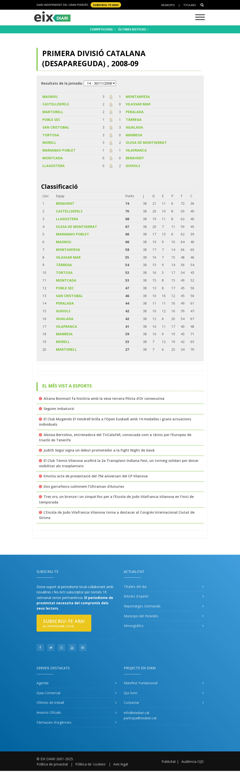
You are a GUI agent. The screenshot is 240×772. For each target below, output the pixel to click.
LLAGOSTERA (53, 165)
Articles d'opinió (136, 596)
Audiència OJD (192, 761)
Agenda (42, 683)
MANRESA (134, 135)
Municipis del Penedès (141, 616)
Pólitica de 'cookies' (90, 764)
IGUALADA (134, 127)
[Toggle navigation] (200, 17)
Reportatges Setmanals (142, 606)
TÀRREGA (134, 119)
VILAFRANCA (136, 150)
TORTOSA (50, 135)
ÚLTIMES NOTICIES (133, 29)
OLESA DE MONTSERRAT (146, 142)
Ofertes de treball (50, 702)
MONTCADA (52, 158)
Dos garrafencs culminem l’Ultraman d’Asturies (84, 486)
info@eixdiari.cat (136, 712)
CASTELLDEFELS (55, 104)
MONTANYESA (138, 96)
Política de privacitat (52, 764)
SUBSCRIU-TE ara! (106, 5)
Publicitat (169, 761)
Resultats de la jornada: (62, 83)
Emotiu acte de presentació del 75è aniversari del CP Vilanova (96, 476)
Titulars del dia (135, 586)
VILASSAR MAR (138, 104)
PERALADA (135, 111)
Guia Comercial (48, 693)
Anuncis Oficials (49, 712)
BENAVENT (135, 158)
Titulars (189, 5)
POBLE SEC (51, 119)
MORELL (49, 142)
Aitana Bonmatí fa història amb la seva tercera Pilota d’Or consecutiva (104, 398)
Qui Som (130, 693)
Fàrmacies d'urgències (54, 722)
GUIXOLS (133, 165)
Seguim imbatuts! (59, 408)
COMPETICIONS (103, 29)
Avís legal (120, 764)
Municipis (168, 5)
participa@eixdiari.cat (140, 718)
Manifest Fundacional (140, 683)
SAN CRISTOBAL (55, 127)
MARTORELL (52, 111)
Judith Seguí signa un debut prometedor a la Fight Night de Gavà (99, 450)
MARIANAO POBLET (59, 150)
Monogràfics (134, 625)
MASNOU (50, 96)
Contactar (131, 702)
